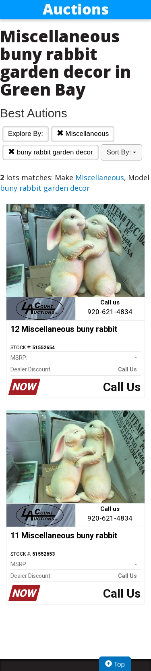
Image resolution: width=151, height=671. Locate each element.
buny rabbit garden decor (50, 152)
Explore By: (25, 134)
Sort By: (121, 152)
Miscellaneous (83, 134)
